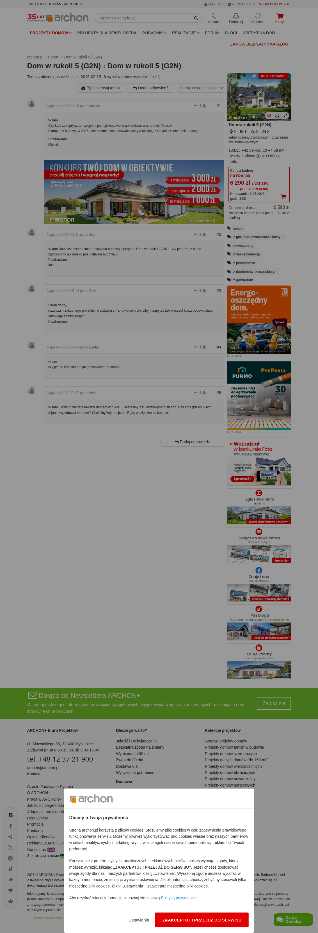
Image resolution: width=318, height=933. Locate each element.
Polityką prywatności (178, 898)
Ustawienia (139, 920)
